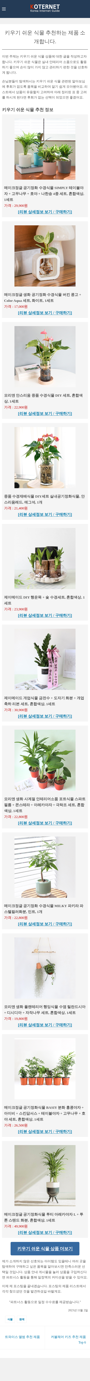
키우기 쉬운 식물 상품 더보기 (45, 1248)
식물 (10, 1319)
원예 (21, 1319)
